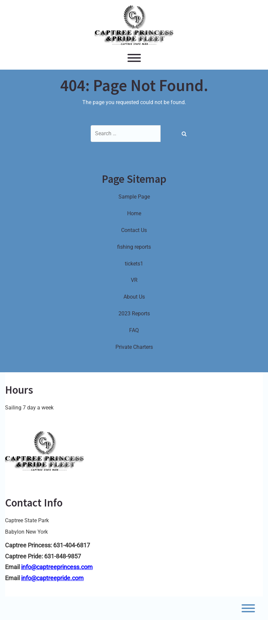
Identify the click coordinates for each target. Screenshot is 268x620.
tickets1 (134, 263)
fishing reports (134, 247)
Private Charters (134, 347)
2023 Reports (134, 313)
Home (134, 213)
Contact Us (134, 230)
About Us (134, 297)
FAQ (134, 330)
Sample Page (134, 196)
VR (134, 280)
